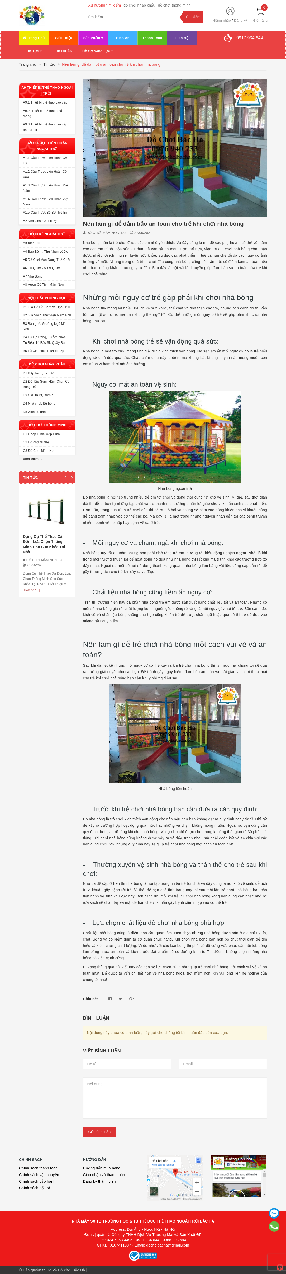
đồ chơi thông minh (174, 5)
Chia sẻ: (90, 999)
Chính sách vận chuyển (39, 1175)
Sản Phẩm (93, 38)
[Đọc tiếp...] (31, 590)
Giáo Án (123, 38)
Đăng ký (240, 20)
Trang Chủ (34, 38)
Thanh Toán (152, 38)
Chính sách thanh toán (38, 1168)
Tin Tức (34, 51)
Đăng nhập (222, 20)
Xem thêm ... (32, 459)
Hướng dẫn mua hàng (102, 1168)
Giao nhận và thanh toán (104, 1175)
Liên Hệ (181, 38)
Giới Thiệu (63, 38)
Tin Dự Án (63, 51)
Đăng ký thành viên (99, 1181)
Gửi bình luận (99, 1132)
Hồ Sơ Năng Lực (97, 51)
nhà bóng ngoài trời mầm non (184, 973)
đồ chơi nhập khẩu (139, 5)
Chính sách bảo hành (37, 1181)
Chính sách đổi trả (34, 1188)
